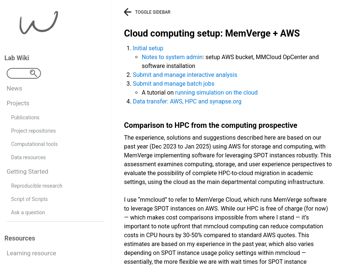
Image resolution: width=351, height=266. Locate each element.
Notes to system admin (172, 57)
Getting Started (27, 171)
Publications (25, 117)
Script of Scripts (29, 199)
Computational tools (34, 144)
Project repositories (33, 131)
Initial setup (148, 48)
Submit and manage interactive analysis (185, 74)
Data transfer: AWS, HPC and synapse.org (187, 101)
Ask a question (28, 212)
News (14, 88)
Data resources (28, 157)
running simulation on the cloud (216, 92)
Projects (18, 103)
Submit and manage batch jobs (173, 83)
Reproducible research (36, 186)
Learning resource (31, 253)
